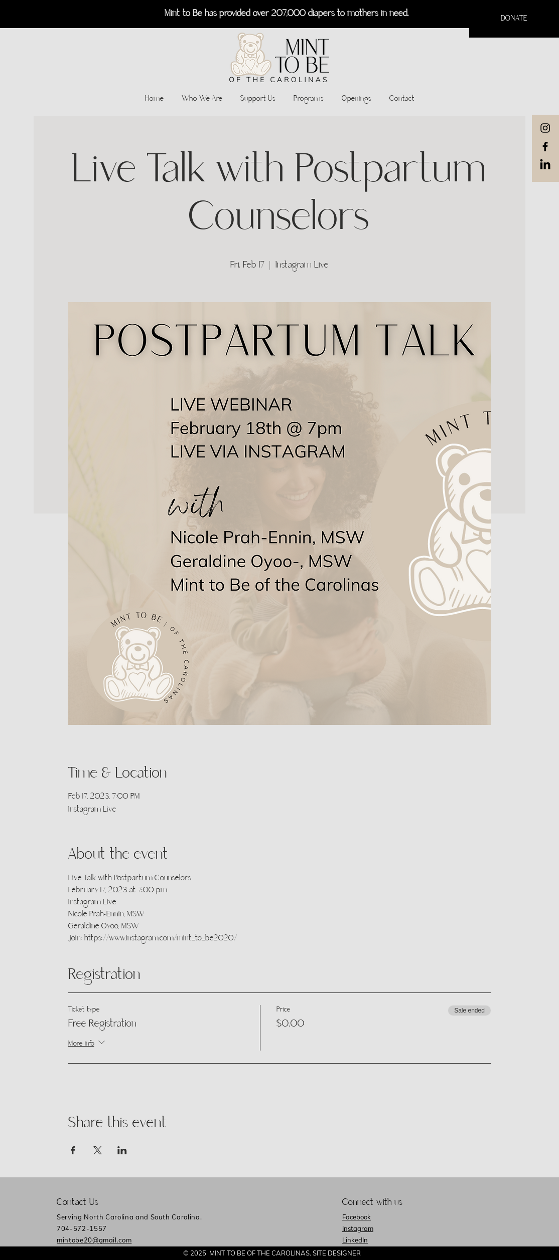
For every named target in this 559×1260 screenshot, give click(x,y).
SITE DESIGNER (337, 1253)
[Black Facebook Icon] (545, 146)
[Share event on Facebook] (73, 1150)
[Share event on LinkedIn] (122, 1150)
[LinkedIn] (545, 165)
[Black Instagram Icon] (545, 128)
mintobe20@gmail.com (94, 1240)
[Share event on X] (97, 1150)
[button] (514, 19)
